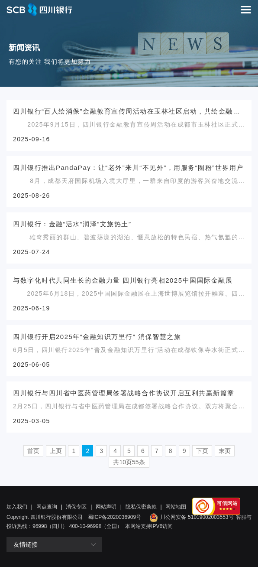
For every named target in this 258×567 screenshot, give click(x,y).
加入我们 (16, 507)
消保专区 (76, 507)
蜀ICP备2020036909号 (114, 517)
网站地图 (175, 507)
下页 (202, 450)
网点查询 (46, 507)
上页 (56, 450)
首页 (33, 450)
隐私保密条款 (141, 507)
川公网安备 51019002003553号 (190, 517)
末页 (225, 450)
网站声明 (106, 507)
